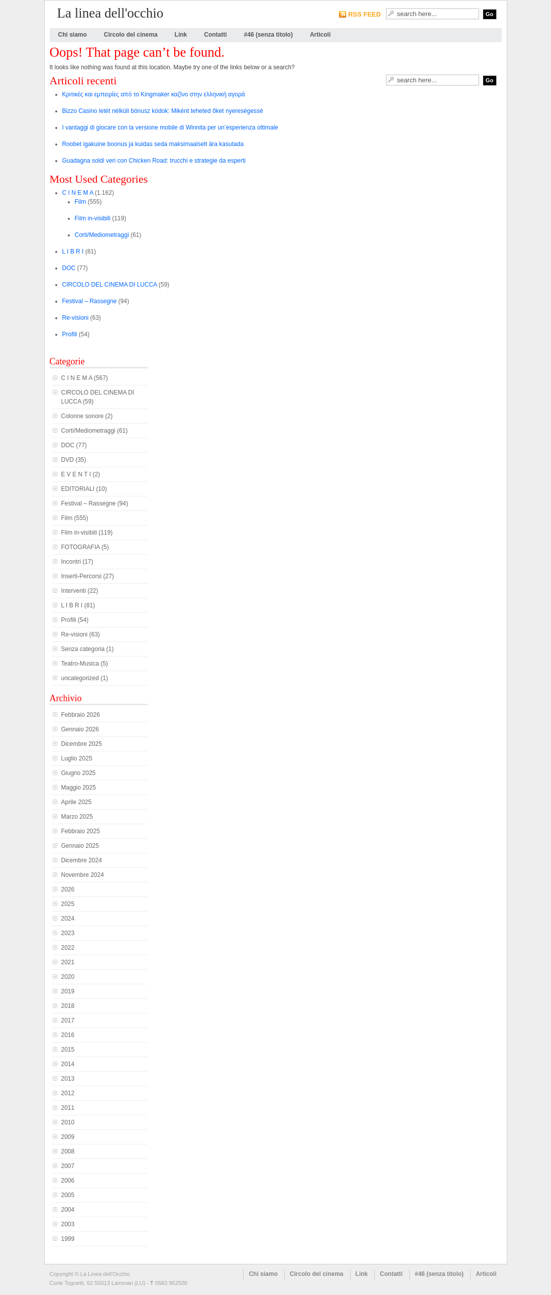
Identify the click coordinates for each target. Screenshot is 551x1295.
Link (181, 34)
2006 (68, 1180)
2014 (68, 1064)
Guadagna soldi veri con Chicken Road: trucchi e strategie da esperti (154, 160)
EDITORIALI (77, 488)
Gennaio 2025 (80, 845)
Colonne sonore (82, 416)
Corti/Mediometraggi (102, 234)
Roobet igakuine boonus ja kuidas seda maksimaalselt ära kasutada (153, 144)
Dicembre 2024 (81, 860)
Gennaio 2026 (80, 729)
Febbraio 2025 (80, 831)
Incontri (71, 561)
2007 (68, 1166)
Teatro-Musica (80, 663)
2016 (68, 1035)
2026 (68, 889)
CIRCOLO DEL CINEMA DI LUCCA (109, 284)
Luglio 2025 (76, 758)
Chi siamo (72, 34)
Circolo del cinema (131, 34)
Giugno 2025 (78, 772)
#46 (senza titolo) (268, 34)
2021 (68, 962)
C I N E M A (77, 192)
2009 (68, 1136)
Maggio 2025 (78, 787)
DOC (69, 268)
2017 (68, 1020)
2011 (68, 1107)
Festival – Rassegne (89, 301)
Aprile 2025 (76, 802)
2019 (68, 991)
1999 (68, 1238)
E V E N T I (76, 474)
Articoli (320, 34)
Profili (69, 334)
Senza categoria (83, 649)
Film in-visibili (93, 218)
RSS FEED (364, 14)
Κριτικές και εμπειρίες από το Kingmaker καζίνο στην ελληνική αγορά (153, 94)
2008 (68, 1151)
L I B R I (73, 251)
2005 (68, 1195)
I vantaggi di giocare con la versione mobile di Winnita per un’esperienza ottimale (170, 127)
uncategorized (80, 678)
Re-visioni (75, 317)
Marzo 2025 (77, 816)
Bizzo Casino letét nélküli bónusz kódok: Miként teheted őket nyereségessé (162, 110)
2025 (68, 904)
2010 (68, 1122)
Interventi (73, 590)
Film (80, 201)
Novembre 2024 (82, 874)
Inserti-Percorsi (81, 576)
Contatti (215, 34)
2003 (68, 1224)
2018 (68, 1005)
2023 (68, 933)
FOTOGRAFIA (80, 547)
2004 (68, 1209)
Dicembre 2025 (81, 743)
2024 (68, 918)
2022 (68, 947)
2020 (68, 976)
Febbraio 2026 (80, 714)
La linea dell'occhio (110, 13)
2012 (68, 1093)
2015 (68, 1049)
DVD (67, 459)
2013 (68, 1078)
